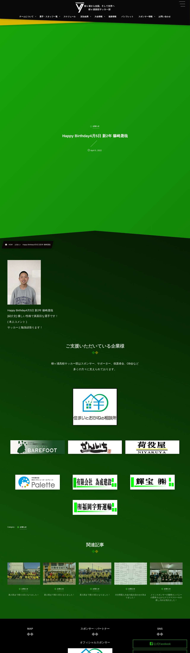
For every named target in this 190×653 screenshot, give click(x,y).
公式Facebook (162, 643)
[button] (182, 4)
